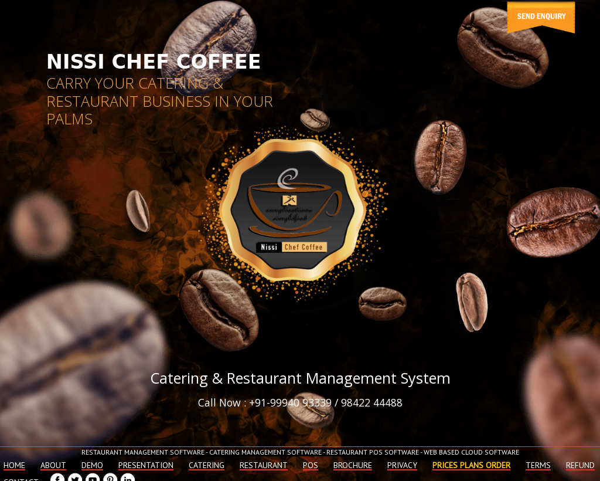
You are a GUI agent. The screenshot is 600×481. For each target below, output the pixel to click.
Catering (206, 465)
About (53, 465)
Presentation (145, 465)
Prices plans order (471, 465)
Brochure (352, 465)
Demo (92, 465)
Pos (310, 465)
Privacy (402, 465)
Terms (538, 465)
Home (14, 465)
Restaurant (264, 465)
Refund (580, 465)
